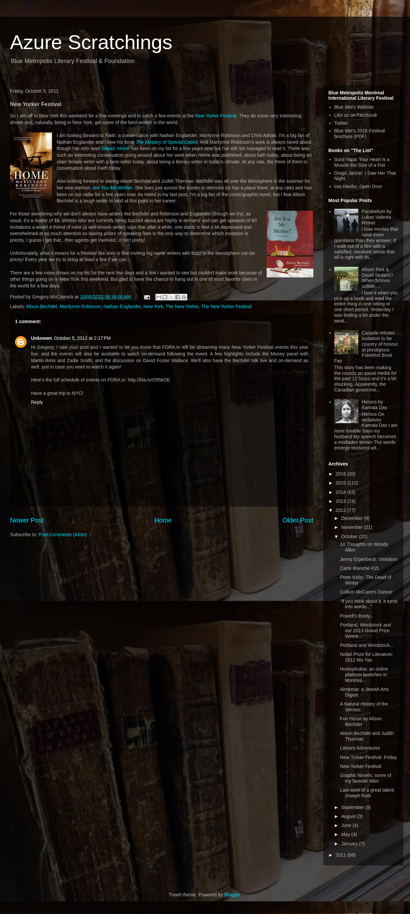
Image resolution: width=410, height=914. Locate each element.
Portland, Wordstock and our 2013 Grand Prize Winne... (365, 630)
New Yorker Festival (215, 115)
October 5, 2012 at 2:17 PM (82, 338)
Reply (37, 402)
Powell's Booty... (357, 616)
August (349, 816)
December (352, 518)
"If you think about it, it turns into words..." (368, 604)
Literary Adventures (360, 748)
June (346, 825)
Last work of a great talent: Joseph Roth (367, 792)
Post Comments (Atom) (63, 534)
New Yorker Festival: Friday (368, 757)
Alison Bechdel (41, 306)
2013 (341, 501)
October (350, 536)
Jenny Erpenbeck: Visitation (369, 559)
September (353, 807)
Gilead (107, 148)
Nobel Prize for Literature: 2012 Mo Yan (366, 657)
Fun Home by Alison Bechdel (361, 721)
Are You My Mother (112, 187)
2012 (341, 510)
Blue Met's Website (354, 107)
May (346, 834)
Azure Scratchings (91, 42)
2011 (341, 855)
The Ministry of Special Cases (166, 142)
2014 (341, 492)
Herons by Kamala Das (374, 404)
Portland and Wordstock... (367, 645)
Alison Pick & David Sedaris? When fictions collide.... (377, 278)
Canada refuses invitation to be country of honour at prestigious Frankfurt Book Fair (366, 346)
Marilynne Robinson (80, 306)
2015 (341, 483)
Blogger (232, 894)
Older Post (297, 520)
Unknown (41, 338)
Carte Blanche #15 (359, 568)
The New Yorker (182, 306)
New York (153, 306)
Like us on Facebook (355, 115)
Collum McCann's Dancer (366, 592)
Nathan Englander (122, 306)
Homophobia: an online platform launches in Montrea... (364, 674)
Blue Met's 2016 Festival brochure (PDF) (359, 133)
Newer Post (27, 520)
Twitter (341, 123)
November (352, 527)
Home (123, 148)
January (350, 843)
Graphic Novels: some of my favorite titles (365, 778)
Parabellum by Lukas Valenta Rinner (377, 217)
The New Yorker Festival (226, 306)
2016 (341, 474)
